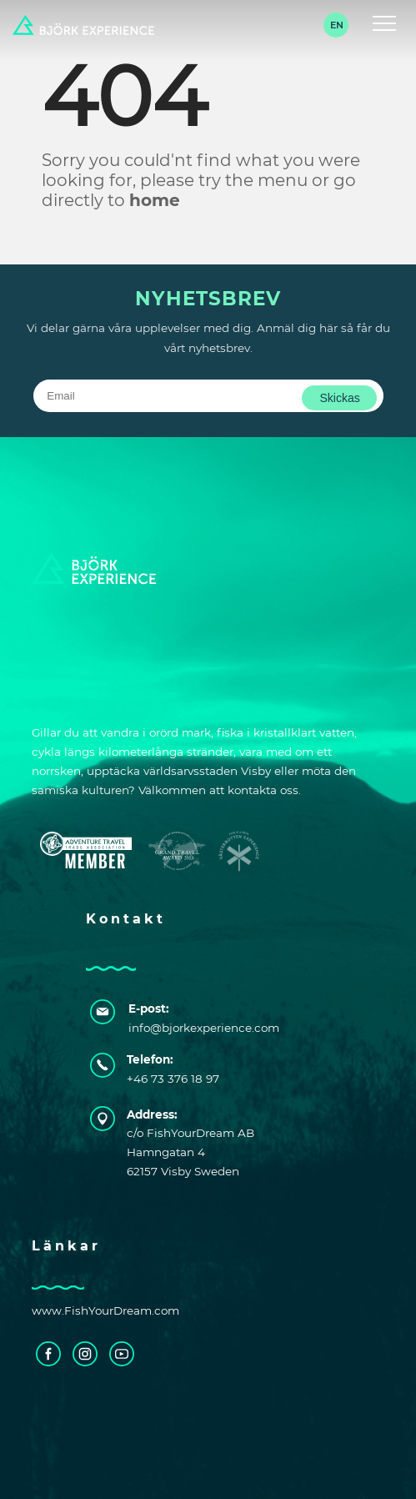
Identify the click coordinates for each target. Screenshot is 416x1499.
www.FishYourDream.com (105, 1310)
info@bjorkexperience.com (193, 1027)
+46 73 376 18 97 (173, 1078)
